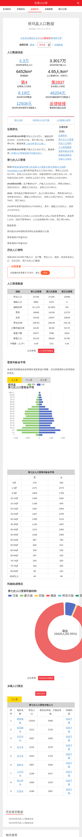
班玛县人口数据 (41, 24)
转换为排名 (40, 694)
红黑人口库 (41, 3)
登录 (45, 273)
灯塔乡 (20, 791)
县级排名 (35, 9)
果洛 (32, 44)
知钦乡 (20, 764)
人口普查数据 (64, 147)
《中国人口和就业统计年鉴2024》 (25, 153)
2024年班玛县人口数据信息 (21, 819)
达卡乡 (20, 756)
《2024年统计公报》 (35, 143)
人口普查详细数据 (46, 351)
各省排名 (7, 9)
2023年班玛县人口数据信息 (21, 823)
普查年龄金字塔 (66, 151)
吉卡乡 (20, 747)
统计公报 (62, 9)
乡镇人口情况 (64, 159)
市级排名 (21, 9)
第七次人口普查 (66, 139)
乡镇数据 (58, 44)
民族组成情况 (64, 155)
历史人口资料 (64, 143)
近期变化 (62, 135)
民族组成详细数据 (46, 678)
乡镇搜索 (49, 9)
